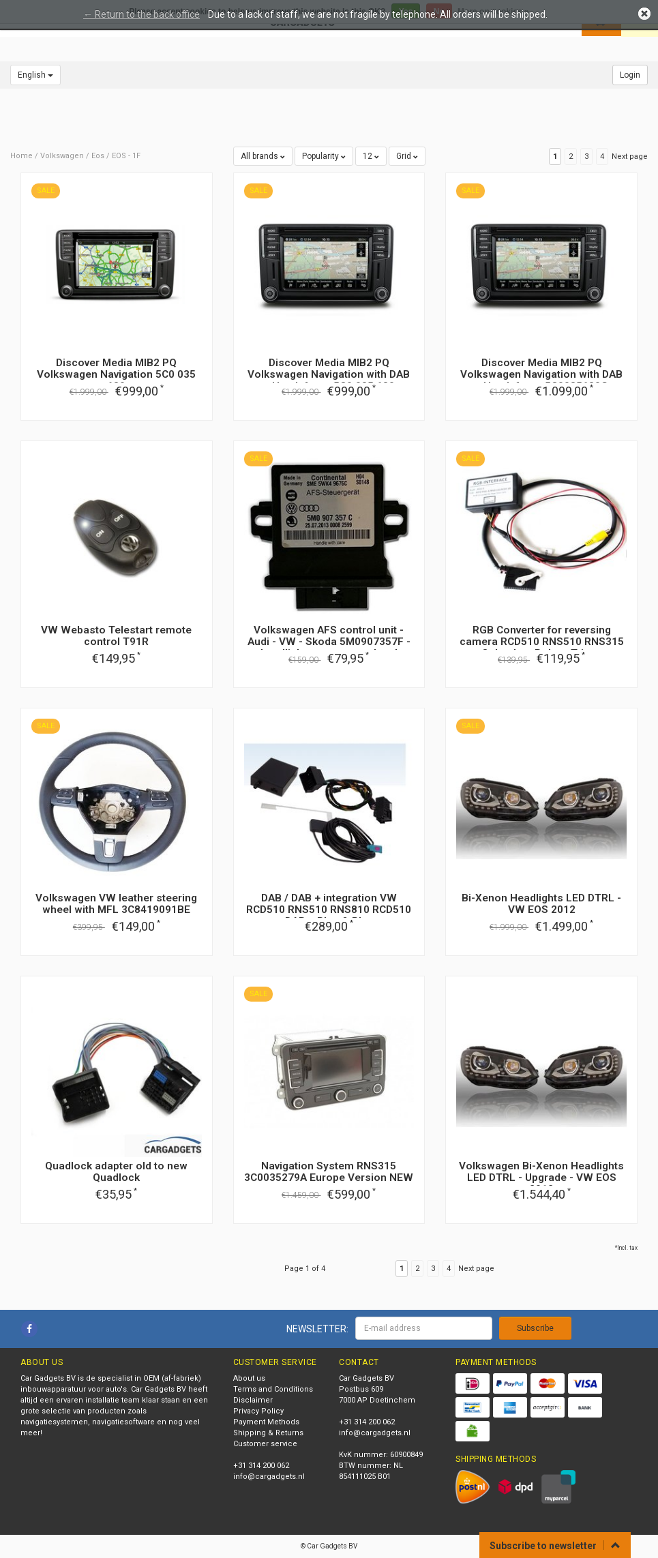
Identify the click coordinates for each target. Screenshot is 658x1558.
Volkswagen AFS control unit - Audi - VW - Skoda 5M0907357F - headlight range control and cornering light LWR (329, 647)
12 (371, 156)
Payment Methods (266, 1422)
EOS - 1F (126, 155)
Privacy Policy (258, 1411)
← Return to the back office (141, 14)
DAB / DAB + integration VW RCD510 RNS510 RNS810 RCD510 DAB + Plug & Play (328, 909)
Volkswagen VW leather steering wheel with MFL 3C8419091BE (116, 904)
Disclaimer (253, 1400)
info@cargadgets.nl (269, 1476)
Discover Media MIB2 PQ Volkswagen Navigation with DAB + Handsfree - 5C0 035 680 (329, 374)
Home (21, 155)
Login (630, 75)
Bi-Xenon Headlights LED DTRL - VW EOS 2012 (541, 904)
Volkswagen (62, 155)
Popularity (324, 156)
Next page (630, 156)
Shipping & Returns (268, 1432)
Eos (97, 155)
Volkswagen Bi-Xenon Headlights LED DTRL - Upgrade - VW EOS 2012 (541, 1177)
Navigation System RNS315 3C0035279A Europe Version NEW (328, 1172)
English (35, 75)
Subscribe (535, 1328)
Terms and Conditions (273, 1389)
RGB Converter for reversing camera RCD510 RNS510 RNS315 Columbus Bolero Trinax (542, 641)
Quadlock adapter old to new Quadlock (116, 1172)
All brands (263, 156)
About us (249, 1378)
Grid (407, 156)
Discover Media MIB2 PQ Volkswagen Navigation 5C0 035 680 (116, 374)
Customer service (265, 1443)
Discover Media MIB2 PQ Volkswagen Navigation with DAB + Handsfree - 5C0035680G (541, 374)
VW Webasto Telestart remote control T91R (116, 636)
